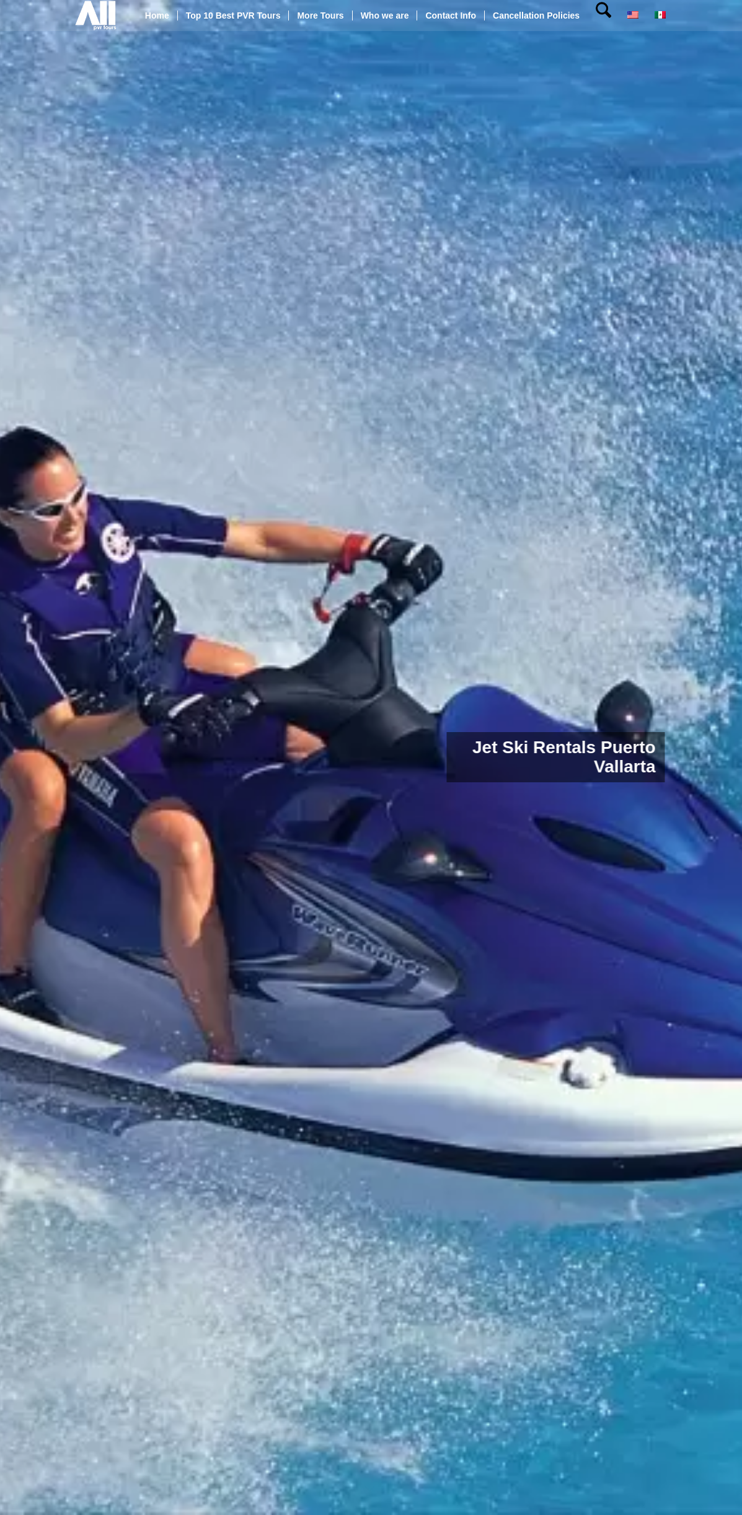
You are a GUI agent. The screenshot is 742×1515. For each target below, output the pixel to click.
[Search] (603, 15)
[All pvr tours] (96, 15)
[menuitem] (157, 15)
